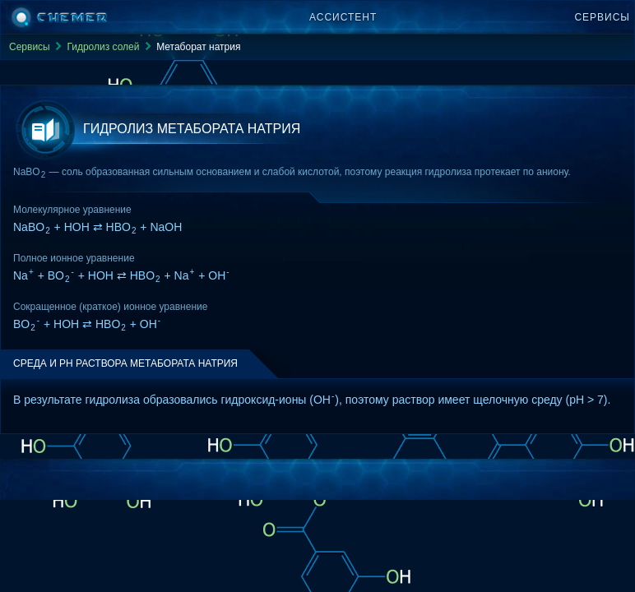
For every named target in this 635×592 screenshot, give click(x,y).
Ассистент (343, 17)
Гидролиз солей (103, 47)
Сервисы (602, 17)
